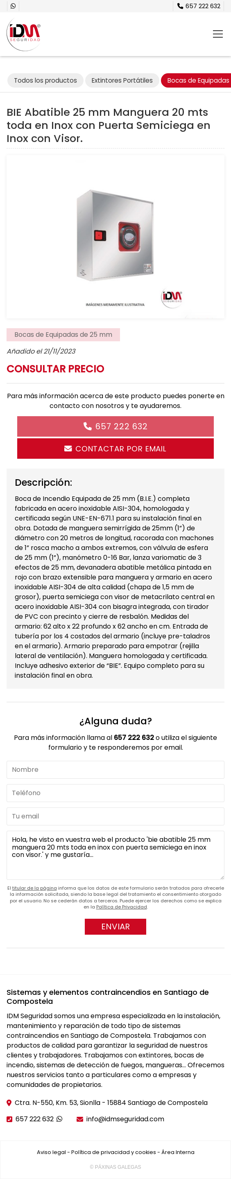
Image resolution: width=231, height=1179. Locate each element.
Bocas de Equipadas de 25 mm (63, 334)
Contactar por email (121, 449)
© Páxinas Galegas (115, 1167)
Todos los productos (45, 80)
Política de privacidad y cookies (113, 1152)
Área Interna (178, 1152)
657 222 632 (121, 426)
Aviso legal (51, 1152)
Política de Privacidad (121, 907)
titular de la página (34, 888)
